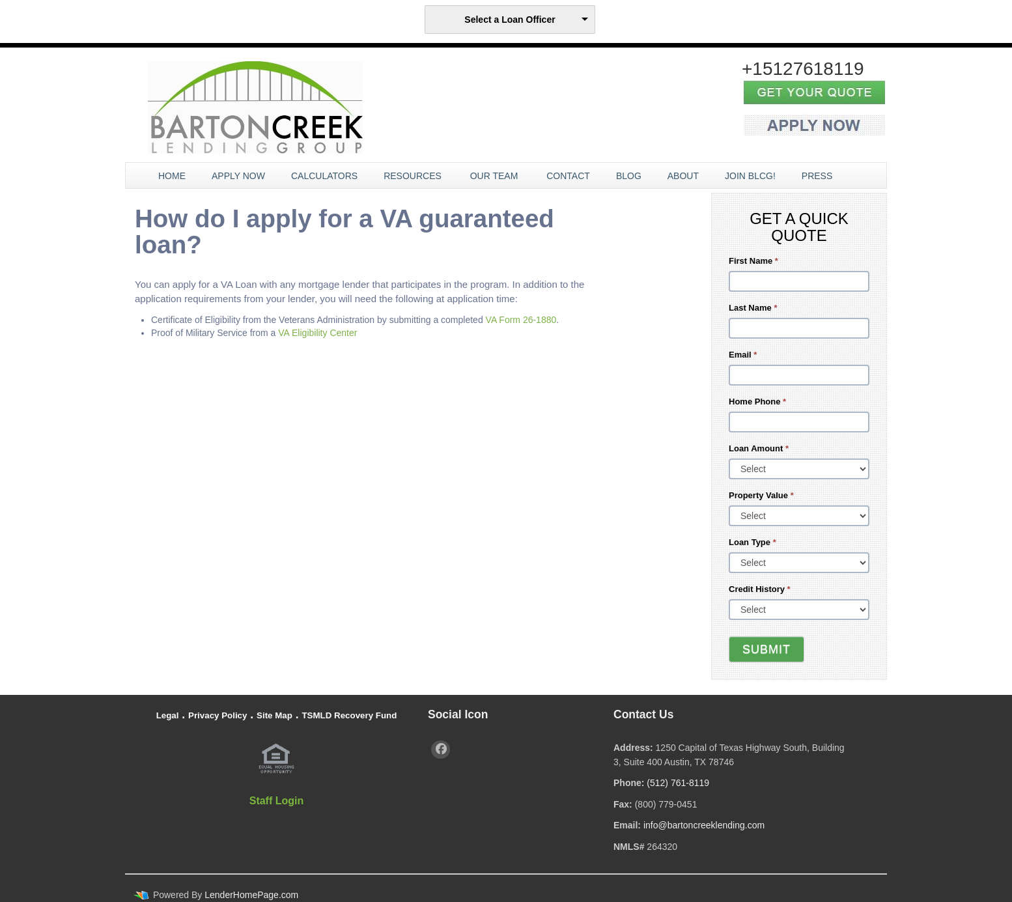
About (683, 176)
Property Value (761, 495)
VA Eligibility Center (317, 333)
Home (172, 176)
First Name (753, 261)
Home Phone (757, 401)
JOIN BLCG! (750, 176)
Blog (628, 176)
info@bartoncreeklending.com (704, 825)
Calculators (324, 176)
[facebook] (440, 749)
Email (743, 354)
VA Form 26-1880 (521, 320)
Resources (414, 176)
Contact (568, 176)
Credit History (760, 589)
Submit (766, 649)
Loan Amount (759, 448)
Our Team (495, 176)
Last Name (753, 308)
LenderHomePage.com (251, 895)
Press (818, 176)
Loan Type (752, 542)
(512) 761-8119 (678, 783)
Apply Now (238, 176)
